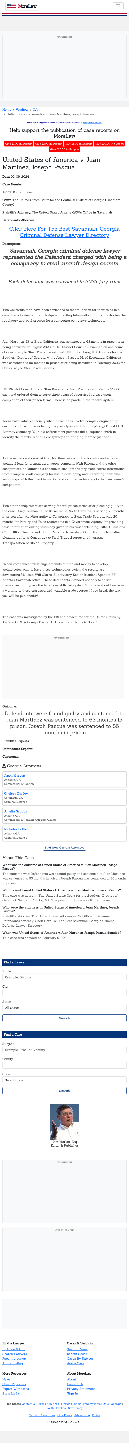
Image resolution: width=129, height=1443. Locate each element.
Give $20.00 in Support (64, 149)
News (6, 1379)
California (28, 1404)
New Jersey (75, 1408)
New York (52, 1404)
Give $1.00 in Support (18, 143)
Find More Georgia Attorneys (64, 847)
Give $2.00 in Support (48, 143)
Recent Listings (14, 1358)
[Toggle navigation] (118, 6)
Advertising (82, 1415)
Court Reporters (14, 1384)
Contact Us (75, 1384)
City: (5, 986)
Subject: (8, 971)
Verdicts (22, 109)
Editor (96, 1415)
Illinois (76, 1404)
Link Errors (64, 1415)
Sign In (72, 1393)
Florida (65, 1404)
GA (35, 109)
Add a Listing (12, 1363)
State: (6, 1002)
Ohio (106, 1404)
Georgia (116, 1404)
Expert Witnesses (15, 1389)
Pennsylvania (92, 1404)
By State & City (13, 1349)
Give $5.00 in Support (78, 143)
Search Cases (77, 1349)
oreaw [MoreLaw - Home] (21, 6)
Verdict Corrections (42, 1415)
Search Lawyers (14, 1354)
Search (64, 1018)
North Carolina (56, 1408)
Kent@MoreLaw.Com (92, 122)
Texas (40, 1404)
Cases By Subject (80, 1358)
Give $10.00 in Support (109, 143)
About (71, 1379)
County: (7, 1059)
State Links (11, 1393)
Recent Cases (77, 1354)
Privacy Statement (81, 1389)
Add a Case (75, 1363)
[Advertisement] (64, 67)
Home (6, 109)
